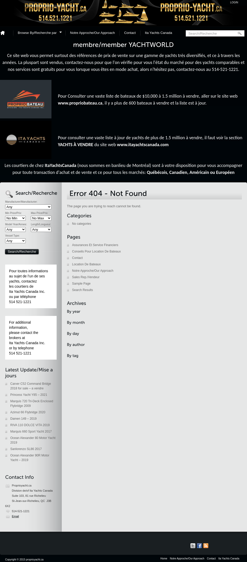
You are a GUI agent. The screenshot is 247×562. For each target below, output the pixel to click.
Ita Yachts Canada (158, 33)
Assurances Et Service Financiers (95, 245)
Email (15, 516)
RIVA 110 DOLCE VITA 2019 (30, 425)
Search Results (82, 290)
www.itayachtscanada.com (143, 144)
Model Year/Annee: (16, 224)
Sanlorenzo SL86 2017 (26, 449)
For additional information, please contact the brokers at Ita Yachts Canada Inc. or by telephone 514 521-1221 (27, 337)
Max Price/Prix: (39, 213)
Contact (130, 33)
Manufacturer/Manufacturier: (21, 202)
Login (234, 2)
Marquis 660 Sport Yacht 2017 (31, 431)
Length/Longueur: (41, 224)
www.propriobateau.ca (80, 103)
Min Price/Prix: (13, 213)
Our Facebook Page (199, 545)
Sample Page (81, 283)
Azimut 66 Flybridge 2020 (27, 412)
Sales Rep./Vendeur (86, 277)
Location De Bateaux (86, 264)
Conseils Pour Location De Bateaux (96, 251)
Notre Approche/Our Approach (92, 33)
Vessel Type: (12, 236)
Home (4, 32)
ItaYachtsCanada (60, 165)
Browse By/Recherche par (38, 33)
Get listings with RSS (205, 545)
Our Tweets (193, 545)
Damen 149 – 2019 (23, 418)
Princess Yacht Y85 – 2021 (28, 395)
